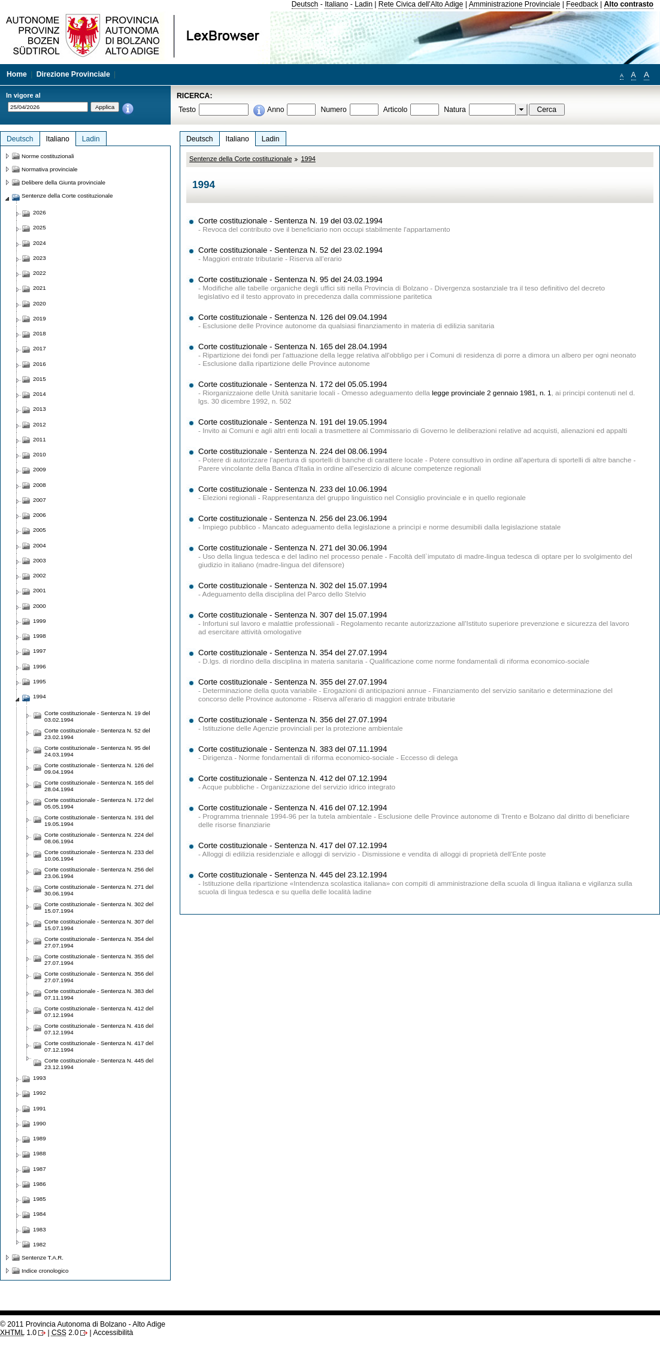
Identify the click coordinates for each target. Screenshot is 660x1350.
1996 (39, 666)
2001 (39, 590)
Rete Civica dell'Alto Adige (421, 4)
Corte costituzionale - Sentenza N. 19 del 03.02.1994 (290, 220)
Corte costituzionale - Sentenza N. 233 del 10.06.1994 (292, 489)
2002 (39, 575)
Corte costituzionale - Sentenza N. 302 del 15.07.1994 (292, 585)
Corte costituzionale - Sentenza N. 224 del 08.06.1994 (292, 451)
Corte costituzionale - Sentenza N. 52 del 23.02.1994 (290, 250)
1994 (308, 158)
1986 (39, 1184)
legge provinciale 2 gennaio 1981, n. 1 (491, 393)
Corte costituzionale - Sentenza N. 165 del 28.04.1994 (292, 346)
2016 (39, 364)
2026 (39, 212)
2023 (39, 258)
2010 (39, 454)
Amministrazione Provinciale (515, 4)
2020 (39, 303)
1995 (39, 681)
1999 (39, 621)
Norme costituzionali (48, 156)
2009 (39, 469)
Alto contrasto (628, 4)
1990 (39, 1123)
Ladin (364, 4)
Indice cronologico (45, 1270)
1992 (39, 1092)
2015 (39, 379)
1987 (39, 1169)
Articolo (395, 109)
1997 (39, 650)
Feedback (582, 4)
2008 (39, 485)
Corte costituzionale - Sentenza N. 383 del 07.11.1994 (292, 748)
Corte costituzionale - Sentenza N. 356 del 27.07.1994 (292, 719)
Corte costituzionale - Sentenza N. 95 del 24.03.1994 (290, 279)
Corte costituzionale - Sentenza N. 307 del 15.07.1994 (292, 614)
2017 (39, 348)
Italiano (336, 4)
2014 (39, 394)
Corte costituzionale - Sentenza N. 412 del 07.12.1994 (292, 778)
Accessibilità (113, 1332)
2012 (39, 424)
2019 (39, 318)
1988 (39, 1153)
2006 (39, 514)
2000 (39, 606)
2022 (39, 273)
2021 (39, 287)
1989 (39, 1138)
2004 (39, 545)
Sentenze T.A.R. (42, 1257)
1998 (39, 635)
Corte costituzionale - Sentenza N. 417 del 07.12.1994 (292, 845)
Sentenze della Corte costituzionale (240, 158)
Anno (275, 109)
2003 (39, 560)
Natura (455, 109)
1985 (39, 1198)
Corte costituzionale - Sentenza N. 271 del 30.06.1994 (292, 547)
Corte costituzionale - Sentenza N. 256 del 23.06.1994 (292, 518)
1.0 (18, 1332)
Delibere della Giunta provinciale (63, 182)
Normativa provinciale (49, 169)
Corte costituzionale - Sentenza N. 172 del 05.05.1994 (292, 384)
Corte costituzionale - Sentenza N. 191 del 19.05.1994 (292, 421)
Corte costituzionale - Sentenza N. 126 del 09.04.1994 (292, 317)
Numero (333, 109)
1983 (39, 1229)
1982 (39, 1244)
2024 (39, 243)
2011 (39, 439)
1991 (39, 1108)
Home (17, 74)
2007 (39, 500)
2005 (39, 529)
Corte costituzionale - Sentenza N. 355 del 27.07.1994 (292, 681)
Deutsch (305, 4)
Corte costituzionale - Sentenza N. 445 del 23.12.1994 (292, 874)
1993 (39, 1077)
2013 (39, 408)
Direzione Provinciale (73, 74)
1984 (39, 1213)
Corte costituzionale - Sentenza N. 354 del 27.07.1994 (292, 652)
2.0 (65, 1332)
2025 (39, 227)
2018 (39, 333)
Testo (187, 109)
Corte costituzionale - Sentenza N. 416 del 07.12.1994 (292, 807)
